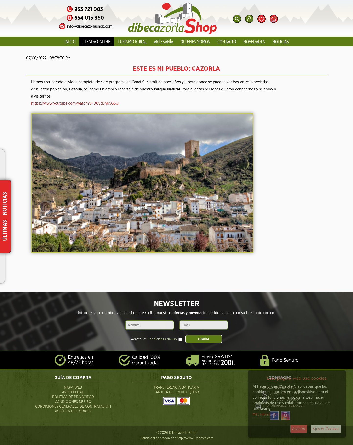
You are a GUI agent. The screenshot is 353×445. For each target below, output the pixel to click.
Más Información (265, 414)
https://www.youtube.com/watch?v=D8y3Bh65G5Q (74, 103)
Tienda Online (96, 41)
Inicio (70, 41)
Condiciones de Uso (73, 402)
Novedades (254, 41)
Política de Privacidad (73, 397)
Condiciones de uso (162, 339)
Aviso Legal (73, 392)
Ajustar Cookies (326, 428)
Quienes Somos (195, 41)
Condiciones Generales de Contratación (73, 406)
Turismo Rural (132, 41)
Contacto (226, 41)
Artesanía (163, 41)
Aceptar (299, 428)
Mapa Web (73, 387)
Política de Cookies (73, 411)
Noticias (281, 41)
